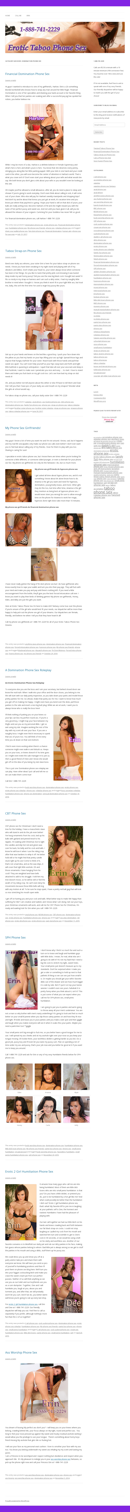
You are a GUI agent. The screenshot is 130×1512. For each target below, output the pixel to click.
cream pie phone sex (102, 227)
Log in (96, 392)
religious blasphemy (102, 331)
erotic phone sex (50, 225)
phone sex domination (33, 793)
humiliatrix (70, 1152)
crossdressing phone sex (104, 230)
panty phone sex (43, 1333)
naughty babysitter (100, 475)
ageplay (28, 402)
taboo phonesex (100, 360)
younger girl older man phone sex (107, 376)
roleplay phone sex (63, 228)
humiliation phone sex (18, 228)
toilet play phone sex (102, 369)
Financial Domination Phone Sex (27, 74)
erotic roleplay (114, 454)
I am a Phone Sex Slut (102, 158)
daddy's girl (108, 445)
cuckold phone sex (101, 233)
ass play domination (68, 918)
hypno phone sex (16, 653)
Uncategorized (21, 1152)
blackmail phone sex (26, 650)
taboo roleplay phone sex (19, 411)
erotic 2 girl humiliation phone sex (23, 1304)
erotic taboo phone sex (104, 456)
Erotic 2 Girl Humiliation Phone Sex (29, 1171)
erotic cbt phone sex (23, 921)
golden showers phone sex (105, 271)
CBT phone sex (59, 914)
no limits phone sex (101, 319)
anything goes (117, 439)
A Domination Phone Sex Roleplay (28, 670)
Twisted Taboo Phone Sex (104, 148)
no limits (97, 316)
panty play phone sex (102, 325)
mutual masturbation (111, 471)
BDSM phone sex (45, 914)
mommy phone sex (101, 306)
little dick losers (30, 1333)
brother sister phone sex (25, 408)
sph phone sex (35, 1155)
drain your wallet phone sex (16, 231)
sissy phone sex (100, 344)
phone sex (50, 228)
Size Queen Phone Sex (103, 161)
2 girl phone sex (31, 1323)
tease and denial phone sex (105, 366)
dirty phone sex (67, 402)
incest (106, 467)
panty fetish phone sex (109, 476)
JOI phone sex (99, 294)
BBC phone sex (100, 208)
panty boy (110, 475)
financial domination (53, 231)
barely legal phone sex (103, 205)
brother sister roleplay (44, 408)
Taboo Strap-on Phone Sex (23, 251)
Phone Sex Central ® (109, 417)
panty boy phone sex (53, 1148)
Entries (98, 395)
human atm (67, 231)
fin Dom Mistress (58, 650)
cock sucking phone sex (48, 1323)
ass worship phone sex (60, 1459)
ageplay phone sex (102, 439)
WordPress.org (100, 401)
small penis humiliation (18, 1329)
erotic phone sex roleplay (15, 790)
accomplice (98, 437)
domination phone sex (34, 225)
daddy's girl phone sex (103, 237)
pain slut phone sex (54, 921)
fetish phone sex (100, 259)
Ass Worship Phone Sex (21, 1352)
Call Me (18, 15)
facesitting (61, 1152)
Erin (28, 15)
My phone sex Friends (36, 228)
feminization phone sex (103, 256)
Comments (100, 398)
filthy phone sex (106, 459)
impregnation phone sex (103, 284)
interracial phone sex (102, 290)
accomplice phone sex (102, 180)
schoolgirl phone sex (102, 341)
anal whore (36, 402)
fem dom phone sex (36, 231)
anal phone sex (31, 914)
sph (71, 1333)
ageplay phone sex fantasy (105, 186)
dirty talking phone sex (111, 447)
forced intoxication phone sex (26, 647)
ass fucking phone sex (51, 402)
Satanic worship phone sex (104, 338)
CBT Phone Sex (15, 813)
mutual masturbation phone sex (106, 309)
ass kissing (9, 1478)
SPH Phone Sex (15, 937)
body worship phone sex (35, 787)
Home (7, 15)
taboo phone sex (100, 357)
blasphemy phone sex (103, 214)
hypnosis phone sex (47, 647)
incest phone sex (100, 287)
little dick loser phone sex (15, 1148)
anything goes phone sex (35, 644)
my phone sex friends (32, 653)
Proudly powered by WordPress (17, 1501)
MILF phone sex (100, 303)
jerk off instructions (102, 468)
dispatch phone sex (43, 650)
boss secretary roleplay (70, 790)
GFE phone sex (100, 268)
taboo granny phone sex (103, 354)
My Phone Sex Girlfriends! (23, 428)
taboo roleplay (74, 405)
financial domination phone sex (106, 262)
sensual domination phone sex (55, 793)
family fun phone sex (32, 405)
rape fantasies (112, 479)
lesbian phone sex (101, 297)
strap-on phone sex (59, 405)
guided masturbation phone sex (106, 275)
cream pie (74, 1329)
